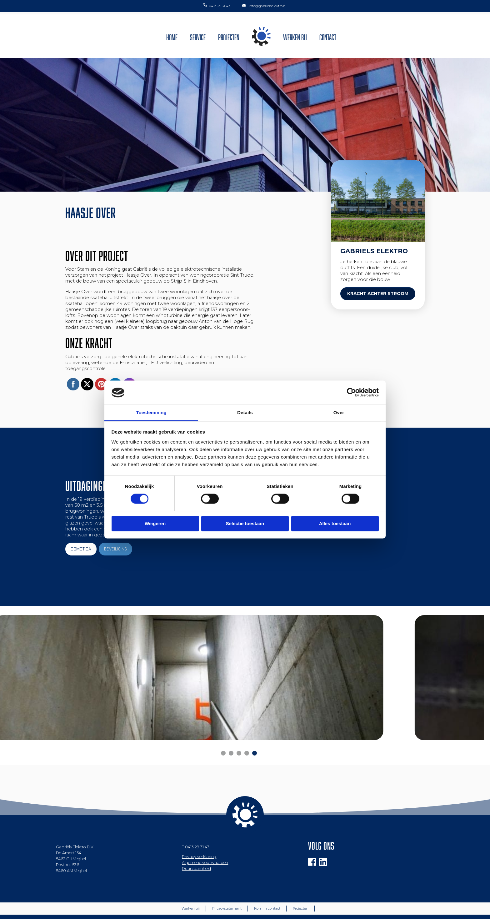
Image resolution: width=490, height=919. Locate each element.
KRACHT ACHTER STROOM (377, 293)
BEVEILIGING (115, 549)
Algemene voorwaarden (205, 843)
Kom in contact (267, 889)
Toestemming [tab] (151, 412)
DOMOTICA (81, 549)
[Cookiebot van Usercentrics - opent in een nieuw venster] (351, 392)
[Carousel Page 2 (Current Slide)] (231, 733)
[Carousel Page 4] (246, 733)
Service (198, 36)
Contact (327, 36)
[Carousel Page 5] (254, 733)
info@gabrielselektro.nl (264, 5)
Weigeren (155, 523)
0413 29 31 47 (216, 5)
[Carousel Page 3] (239, 733)
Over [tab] (338, 412)
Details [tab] (245, 412)
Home (172, 36)
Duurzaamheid (196, 849)
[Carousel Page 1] (223, 733)
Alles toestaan (335, 523)
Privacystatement (227, 889)
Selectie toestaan (245, 523)
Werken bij (295, 36)
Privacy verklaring (199, 837)
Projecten (228, 36)
